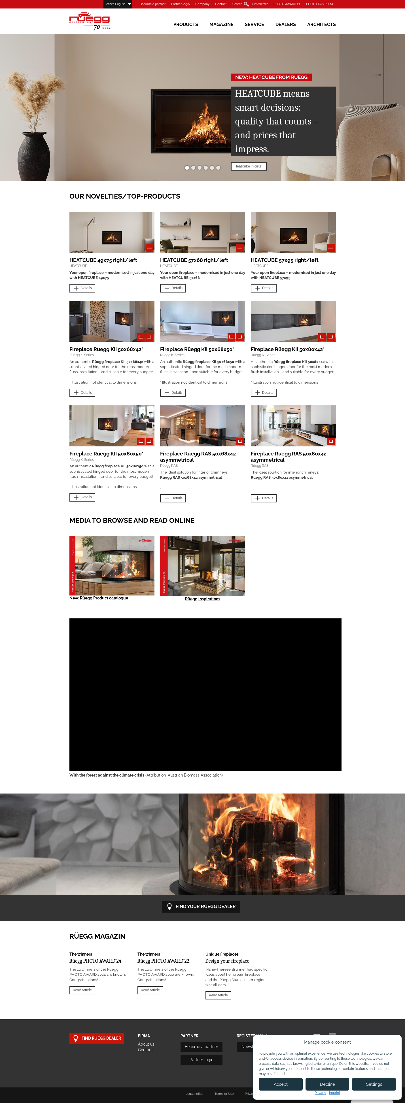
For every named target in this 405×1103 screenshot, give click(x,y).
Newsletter (260, 4)
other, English (115, 4)
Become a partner (153, 4)
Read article (82, 990)
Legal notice (194, 1094)
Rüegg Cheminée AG (97, 21)
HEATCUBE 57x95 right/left (285, 260)
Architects (321, 24)
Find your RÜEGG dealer (201, 906)
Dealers (285, 24)
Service (254, 24)
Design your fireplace (227, 961)
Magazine (221, 24)
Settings (374, 1084)
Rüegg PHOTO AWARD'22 (163, 961)
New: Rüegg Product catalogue (98, 598)
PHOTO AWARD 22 (286, 4)
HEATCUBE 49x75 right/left (103, 260)
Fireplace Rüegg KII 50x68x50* (197, 349)
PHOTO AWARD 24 (319, 4)
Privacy (320, 1093)
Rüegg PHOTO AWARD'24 (95, 961)
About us (146, 1044)
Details (82, 288)
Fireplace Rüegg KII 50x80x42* (288, 349)
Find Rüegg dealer (96, 1038)
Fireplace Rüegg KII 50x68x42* (106, 349)
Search (237, 4)
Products (185, 24)
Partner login (180, 4)
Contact (221, 4)
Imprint (334, 1093)
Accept (281, 1084)
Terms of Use (224, 1094)
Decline (327, 1084)
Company (202, 4)
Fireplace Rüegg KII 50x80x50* (106, 454)
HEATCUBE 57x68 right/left (194, 260)
